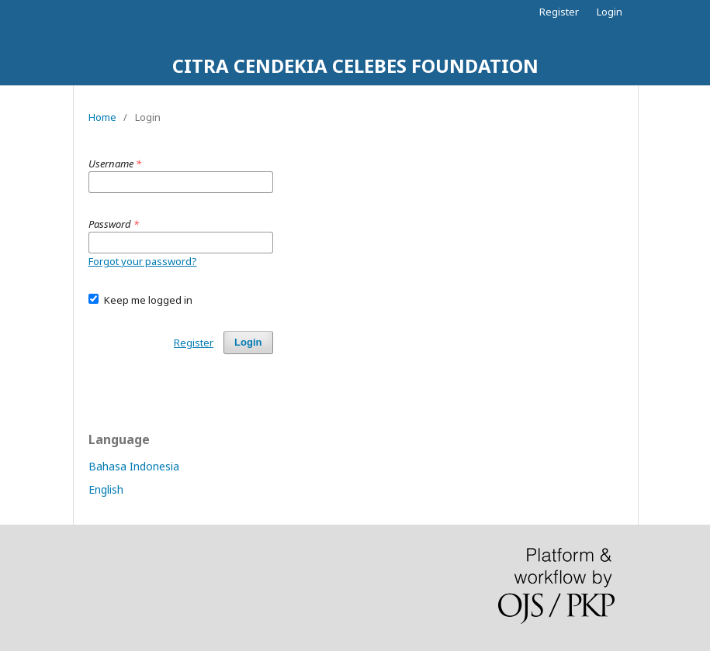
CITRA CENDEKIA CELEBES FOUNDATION (355, 65)
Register (559, 12)
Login (609, 12)
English (105, 489)
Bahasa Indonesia (133, 466)
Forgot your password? (142, 261)
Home (102, 117)
